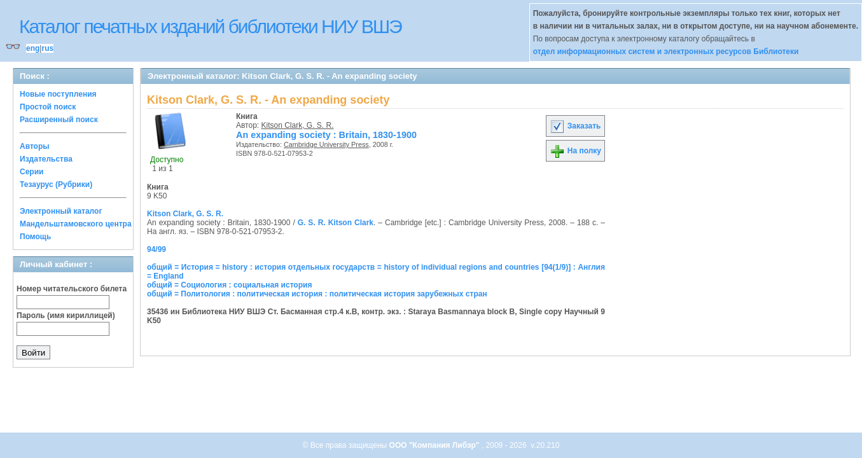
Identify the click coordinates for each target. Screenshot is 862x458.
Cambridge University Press (326, 144)
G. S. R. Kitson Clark (335, 222)
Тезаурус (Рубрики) (56, 184)
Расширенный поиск (59, 119)
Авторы (35, 146)
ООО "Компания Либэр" (435, 445)
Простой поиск (48, 106)
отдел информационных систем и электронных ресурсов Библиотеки (666, 51)
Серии (31, 171)
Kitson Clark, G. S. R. (297, 125)
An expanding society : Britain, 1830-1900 (326, 135)
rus (47, 48)
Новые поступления (58, 94)
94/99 (156, 249)
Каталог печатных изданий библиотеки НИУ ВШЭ (210, 26)
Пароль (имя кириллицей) (66, 315)
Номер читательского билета (72, 288)
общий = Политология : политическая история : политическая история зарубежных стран (317, 293)
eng (32, 48)
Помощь (35, 236)
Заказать (575, 125)
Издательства (46, 159)
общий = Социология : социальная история (229, 285)
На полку (575, 150)
